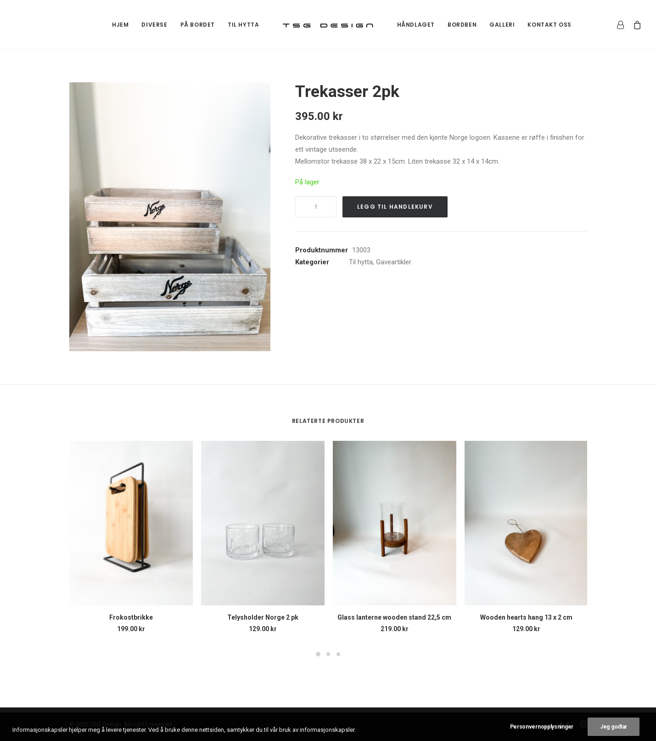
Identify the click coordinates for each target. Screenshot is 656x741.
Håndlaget (416, 24)
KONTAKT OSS (549, 24)
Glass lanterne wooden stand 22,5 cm (394, 617)
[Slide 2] (328, 654)
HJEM (120, 24)
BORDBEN (462, 24)
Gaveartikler (393, 262)
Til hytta (243, 24)
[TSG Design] (328, 25)
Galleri (502, 24)
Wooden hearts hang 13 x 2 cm (526, 617)
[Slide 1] (318, 654)
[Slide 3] (338, 654)
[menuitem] (120, 24)
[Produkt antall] (315, 206)
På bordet (197, 24)
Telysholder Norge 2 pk (262, 617)
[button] (170, 216)
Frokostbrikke (131, 617)
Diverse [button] (154, 24)
